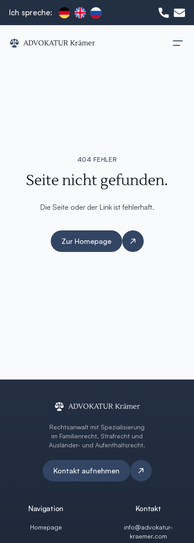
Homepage (46, 527)
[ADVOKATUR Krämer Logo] (52, 43)
